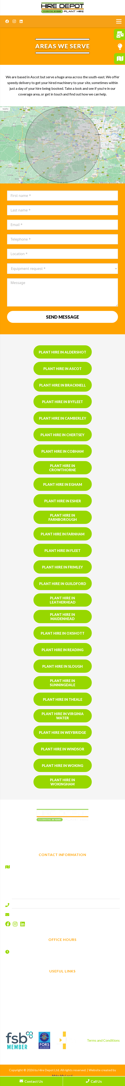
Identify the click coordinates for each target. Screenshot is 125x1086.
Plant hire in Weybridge (62, 732)
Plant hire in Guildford (62, 583)
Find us (92, 981)
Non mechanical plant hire (33, 993)
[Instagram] (14, 21)
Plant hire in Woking (62, 765)
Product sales (33, 1024)
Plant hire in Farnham (63, 534)
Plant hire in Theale (62, 699)
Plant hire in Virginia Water (63, 716)
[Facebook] (7, 21)
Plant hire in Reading (62, 650)
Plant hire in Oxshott (63, 633)
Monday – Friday (24, 950)
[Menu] (118, 21)
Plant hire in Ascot (62, 368)
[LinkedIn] (21, 21)
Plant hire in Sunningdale (62, 683)
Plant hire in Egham (62, 484)
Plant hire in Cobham (62, 451)
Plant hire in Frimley (62, 567)
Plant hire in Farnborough (62, 517)
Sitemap (92, 1017)
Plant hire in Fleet (62, 550)
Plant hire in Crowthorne (62, 468)
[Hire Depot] (62, 7)
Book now (92, 987)
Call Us (94, 1081)
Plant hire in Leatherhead (62, 600)
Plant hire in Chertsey (62, 435)
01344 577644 (23, 904)
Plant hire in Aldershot (62, 352)
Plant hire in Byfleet (62, 402)
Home (33, 981)
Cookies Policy (92, 1011)
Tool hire (33, 999)
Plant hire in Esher (62, 501)
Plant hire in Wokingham (62, 782)
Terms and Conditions (103, 1040)
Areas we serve (33, 1011)
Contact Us (31, 1081)
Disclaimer (92, 999)
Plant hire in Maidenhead (62, 616)
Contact (92, 993)
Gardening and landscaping (33, 1006)
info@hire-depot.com (28, 913)
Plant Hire (33, 987)
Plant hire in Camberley (62, 418)
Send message (62, 317)
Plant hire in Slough (62, 666)
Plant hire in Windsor (62, 749)
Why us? (33, 1017)
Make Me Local (62, 1076)
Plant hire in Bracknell (62, 385)
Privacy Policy (92, 1006)
